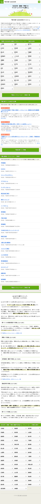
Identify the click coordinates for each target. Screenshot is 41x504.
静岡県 (2, 456)
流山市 (6, 73)
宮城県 (2, 432)
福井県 (29, 448)
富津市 (19, 52)
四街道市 (6, 85)
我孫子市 (6, 81)
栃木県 (29, 436)
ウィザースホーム (5, 187)
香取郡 (33, 57)
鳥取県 (2, 468)
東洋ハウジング (5, 199)
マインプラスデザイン (7, 175)
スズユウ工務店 (5, 248)
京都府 (16, 460)
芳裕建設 (3, 163)
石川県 (16, 448)
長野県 (16, 452)
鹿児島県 (3, 488)
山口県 (16, 472)
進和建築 (3, 279)
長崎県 (29, 480)
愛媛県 (16, 476)
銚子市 (33, 44)
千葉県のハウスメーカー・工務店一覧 (12, 333)
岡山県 (29, 468)
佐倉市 (19, 73)
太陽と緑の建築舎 (5, 242)
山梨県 (2, 452)
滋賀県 (2, 460)
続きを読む (3, 118)
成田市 (33, 77)
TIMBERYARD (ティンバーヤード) (10, 230)
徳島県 (29, 472)
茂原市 (19, 85)
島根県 (16, 468)
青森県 (16, 428)
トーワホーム (4, 206)
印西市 (33, 81)
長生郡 (19, 48)
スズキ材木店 (4, 255)
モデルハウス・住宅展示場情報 (22, 30)
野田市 (6, 77)
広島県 (2, 472)
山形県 (29, 432)
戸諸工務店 (4, 218)
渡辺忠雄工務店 (5, 193)
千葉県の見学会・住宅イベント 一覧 (11, 379)
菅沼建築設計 (4, 261)
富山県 (2, 448)
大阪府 (29, 460)
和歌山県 (30, 464)
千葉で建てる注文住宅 (10, 2)
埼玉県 (16, 440)
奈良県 (16, 464)
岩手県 (29, 428)
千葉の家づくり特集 (20, 150)
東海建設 (3, 224)
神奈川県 (16, 444)
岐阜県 (29, 452)
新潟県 (29, 444)
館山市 (6, 52)
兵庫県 (2, 464)
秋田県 (16, 432)
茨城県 (16, 436)
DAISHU (3, 169)
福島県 (2, 436)
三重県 (29, 456)
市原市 (19, 69)
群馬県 (2, 440)
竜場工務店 (4, 236)
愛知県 (16, 456)
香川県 (2, 476)
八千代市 (33, 69)
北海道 (2, 428)
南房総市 (6, 57)
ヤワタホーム (4, 181)
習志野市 (33, 73)
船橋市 (6, 65)
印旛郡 (33, 52)
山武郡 (6, 44)
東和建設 (3, 212)
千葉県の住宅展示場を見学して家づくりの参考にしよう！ (16, 124)
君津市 (33, 85)
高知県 (29, 476)
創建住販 (3, 273)
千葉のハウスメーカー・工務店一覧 (20, 95)
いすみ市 (19, 57)
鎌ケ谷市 (19, 81)
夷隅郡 (6, 61)
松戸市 (19, 65)
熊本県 (2, 484)
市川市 (33, 65)
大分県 (16, 484)
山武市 (33, 48)
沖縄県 (16, 488)
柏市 (6, 69)
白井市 (6, 48)
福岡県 (2, 480)
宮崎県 (29, 484)
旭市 (19, 44)
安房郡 (19, 61)
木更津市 (19, 77)
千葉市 (33, 61)
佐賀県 (16, 480)
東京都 (2, 444)
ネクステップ (4, 267)
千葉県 (29, 440)
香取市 (6, 89)
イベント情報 (36, 28)
